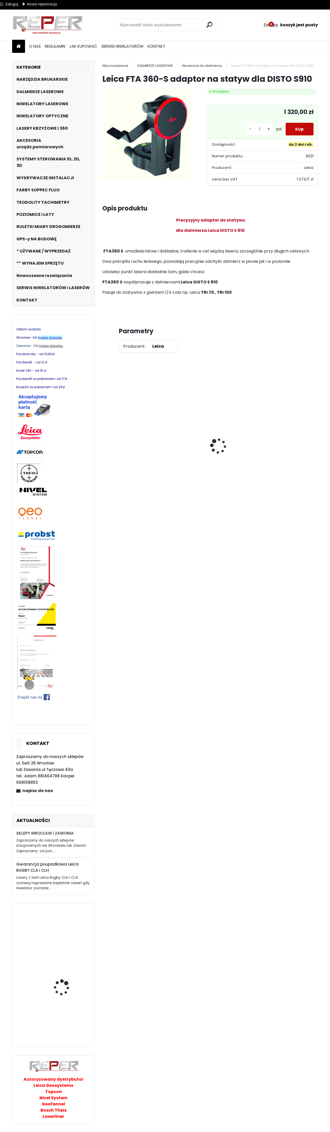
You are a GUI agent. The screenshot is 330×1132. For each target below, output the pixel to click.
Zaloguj (11, 4)
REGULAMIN (55, 46)
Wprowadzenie (115, 65)
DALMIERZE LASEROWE (155, 65)
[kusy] (258, 129)
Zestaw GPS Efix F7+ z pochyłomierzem (235, 433)
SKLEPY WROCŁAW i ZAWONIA (45, 833)
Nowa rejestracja (42, 4)
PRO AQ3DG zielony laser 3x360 (68, 968)
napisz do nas (37, 791)
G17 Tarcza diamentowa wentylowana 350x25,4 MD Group (290, 461)
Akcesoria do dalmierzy (202, 65)
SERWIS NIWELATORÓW (122, 46)
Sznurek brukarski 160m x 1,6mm (183, 441)
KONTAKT (156, 46)
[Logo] (47, 25)
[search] (210, 25)
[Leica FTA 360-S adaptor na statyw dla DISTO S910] (146, 134)
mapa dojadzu (51, 346)
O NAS (35, 46)
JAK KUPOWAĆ (83, 46)
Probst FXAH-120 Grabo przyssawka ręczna (67, 935)
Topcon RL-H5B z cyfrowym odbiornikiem (122, 448)
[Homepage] (18, 46)
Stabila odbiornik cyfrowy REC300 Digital (67, 1016)
